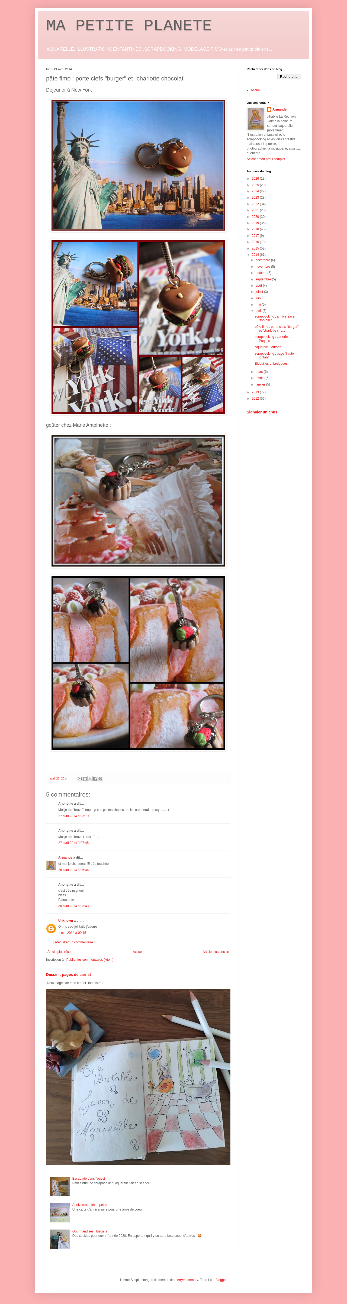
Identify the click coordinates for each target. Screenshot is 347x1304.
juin (259, 298)
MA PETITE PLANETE (129, 26)
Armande (65, 857)
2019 (256, 223)
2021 (256, 210)
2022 (256, 204)
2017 (256, 236)
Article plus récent (60, 952)
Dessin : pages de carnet (68, 974)
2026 (256, 178)
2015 (256, 248)
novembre (263, 266)
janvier (261, 384)
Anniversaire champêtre (89, 1205)
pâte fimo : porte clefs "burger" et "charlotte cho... (276, 328)
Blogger (221, 1280)
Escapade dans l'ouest (88, 1178)
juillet (260, 292)
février (261, 378)
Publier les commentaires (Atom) (90, 960)
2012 (256, 398)
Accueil (138, 952)
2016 (256, 242)
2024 (256, 191)
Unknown (65, 921)
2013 (256, 392)
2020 (256, 217)
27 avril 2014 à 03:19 (73, 816)
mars (260, 372)
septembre (264, 279)
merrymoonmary (186, 1280)
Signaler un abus (262, 412)
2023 (256, 197)
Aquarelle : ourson (268, 347)
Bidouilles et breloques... (272, 363)
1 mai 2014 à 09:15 (72, 933)
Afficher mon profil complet (266, 159)
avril (259, 311)
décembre (263, 260)
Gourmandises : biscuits (89, 1231)
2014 (256, 255)
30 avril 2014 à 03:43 (73, 906)
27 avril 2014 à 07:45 (73, 843)
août (259, 285)
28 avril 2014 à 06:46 (73, 870)
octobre (261, 273)
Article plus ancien (216, 952)
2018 (256, 229)
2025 (256, 185)
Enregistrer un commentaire (73, 942)
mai (259, 304)
